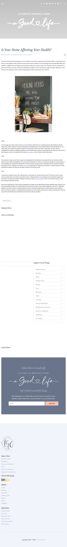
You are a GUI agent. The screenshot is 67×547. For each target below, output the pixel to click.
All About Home (40, 269)
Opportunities (5, 511)
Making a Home (6, 516)
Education (39, 292)
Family (37, 277)
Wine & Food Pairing (42, 303)
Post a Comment (27, 54)
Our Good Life (41, 540)
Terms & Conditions (7, 521)
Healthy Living (40, 281)
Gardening (39, 315)
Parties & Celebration (42, 311)
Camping (38, 299)
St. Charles (39, 318)
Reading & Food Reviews (43, 307)
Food (37, 288)
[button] (65, 55)
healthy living (6, 201)
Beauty (38, 284)
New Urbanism (5, 519)
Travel (37, 296)
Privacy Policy (5, 524)
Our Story (4, 513)
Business (38, 273)
